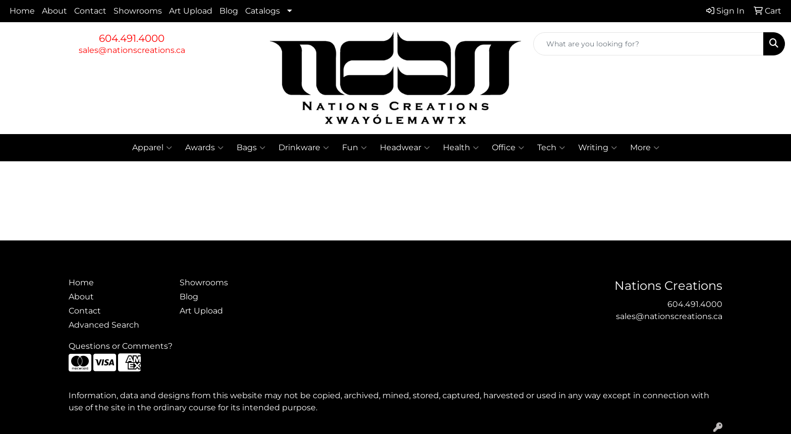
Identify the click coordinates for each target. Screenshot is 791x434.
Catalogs (262, 11)
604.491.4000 (131, 38)
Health (461, 148)
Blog (228, 11)
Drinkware (303, 148)
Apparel (152, 148)
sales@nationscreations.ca (132, 50)
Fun (354, 148)
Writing (597, 148)
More (644, 148)
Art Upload (190, 11)
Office (508, 148)
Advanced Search (104, 325)
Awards (204, 148)
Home (22, 11)
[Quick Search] (648, 43)
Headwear (405, 148)
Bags (251, 148)
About (54, 11)
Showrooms (138, 11)
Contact (90, 11)
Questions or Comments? (121, 346)
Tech (551, 148)
